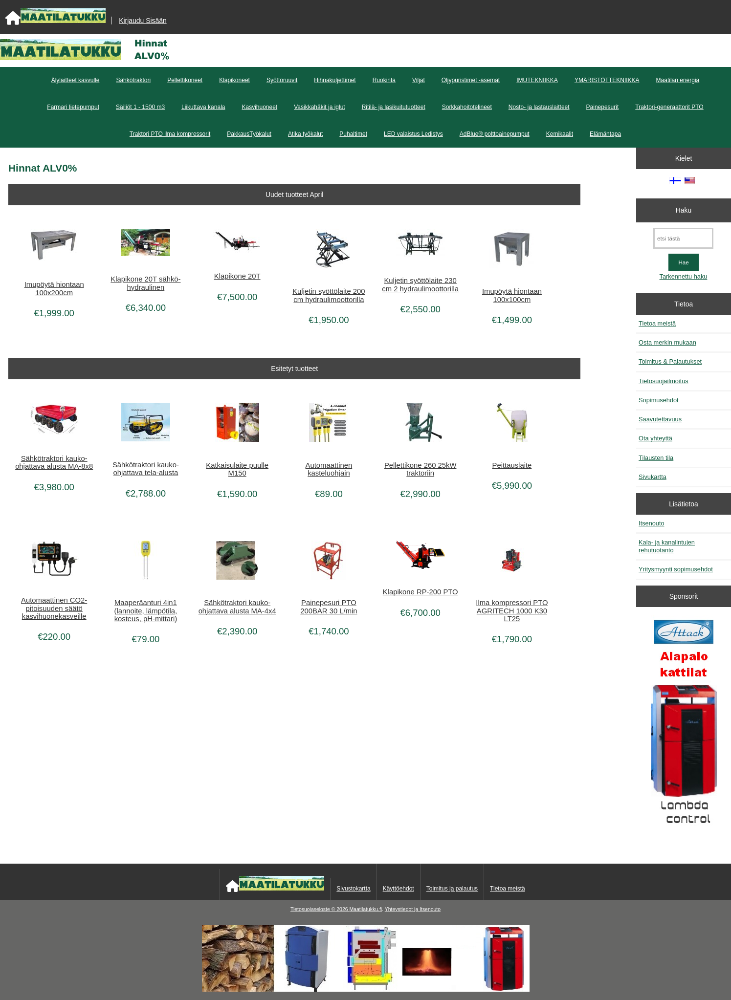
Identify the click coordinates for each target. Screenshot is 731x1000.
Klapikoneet (234, 80)
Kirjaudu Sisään (142, 20)
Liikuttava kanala (203, 107)
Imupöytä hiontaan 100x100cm (512, 295)
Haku (683, 210)
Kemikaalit (559, 133)
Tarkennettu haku (684, 276)
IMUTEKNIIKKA (537, 80)
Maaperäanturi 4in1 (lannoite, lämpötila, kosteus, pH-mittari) (145, 610)
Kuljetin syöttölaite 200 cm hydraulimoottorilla (328, 295)
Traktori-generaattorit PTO (669, 107)
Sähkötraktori (133, 80)
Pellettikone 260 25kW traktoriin (420, 469)
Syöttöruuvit (281, 80)
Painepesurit (602, 107)
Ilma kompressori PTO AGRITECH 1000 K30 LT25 (512, 610)
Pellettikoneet (184, 80)
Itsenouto (651, 523)
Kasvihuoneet (259, 107)
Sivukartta (652, 476)
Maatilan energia (678, 80)
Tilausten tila (656, 457)
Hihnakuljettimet (334, 80)
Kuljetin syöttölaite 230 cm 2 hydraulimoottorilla (420, 284)
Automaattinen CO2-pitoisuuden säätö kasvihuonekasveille (54, 608)
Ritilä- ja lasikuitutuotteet (393, 107)
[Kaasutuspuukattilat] (684, 726)
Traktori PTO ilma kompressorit (170, 133)
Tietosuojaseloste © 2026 (319, 909)
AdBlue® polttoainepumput (495, 133)
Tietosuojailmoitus (663, 381)
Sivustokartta (353, 888)
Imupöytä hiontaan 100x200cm (54, 288)
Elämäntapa (605, 133)
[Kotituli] (366, 989)
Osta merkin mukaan (667, 342)
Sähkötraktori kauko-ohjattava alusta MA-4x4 (237, 606)
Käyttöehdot (398, 888)
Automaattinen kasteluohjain (329, 469)
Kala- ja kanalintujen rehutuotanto (667, 546)
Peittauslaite (512, 465)
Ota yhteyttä (655, 438)
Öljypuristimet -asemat (471, 80)
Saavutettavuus (660, 419)
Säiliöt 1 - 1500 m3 (140, 107)
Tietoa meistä (657, 323)
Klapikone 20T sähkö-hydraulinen (145, 283)
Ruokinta (384, 80)
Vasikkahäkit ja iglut (319, 107)
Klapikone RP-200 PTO (420, 592)
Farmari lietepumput (73, 107)
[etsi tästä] (683, 238)
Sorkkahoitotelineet (467, 107)
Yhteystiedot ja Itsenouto (413, 909)
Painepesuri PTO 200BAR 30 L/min (328, 606)
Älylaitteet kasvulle (75, 80)
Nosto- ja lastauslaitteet (539, 107)
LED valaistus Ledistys (413, 133)
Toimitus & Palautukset (670, 361)
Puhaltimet (353, 133)
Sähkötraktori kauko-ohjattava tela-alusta (145, 469)
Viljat (418, 80)
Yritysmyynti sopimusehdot (676, 569)
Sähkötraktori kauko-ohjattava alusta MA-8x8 (54, 462)
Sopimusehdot (659, 400)
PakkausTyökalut (249, 133)
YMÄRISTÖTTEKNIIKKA (607, 80)
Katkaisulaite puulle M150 (237, 469)
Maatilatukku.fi (365, 909)
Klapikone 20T (237, 276)
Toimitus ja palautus (452, 888)
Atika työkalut (305, 133)
